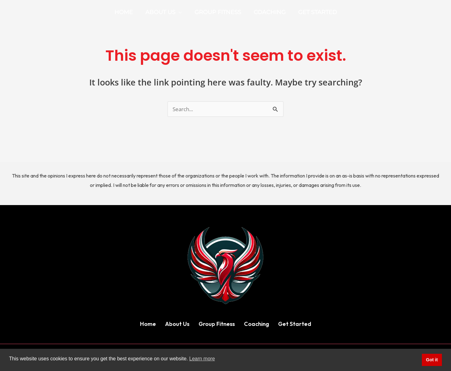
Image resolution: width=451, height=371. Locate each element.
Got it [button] (432, 359)
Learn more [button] (202, 358)
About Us (177, 324)
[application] (180, 12)
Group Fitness (217, 324)
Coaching (256, 324)
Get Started (294, 324)
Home (148, 324)
